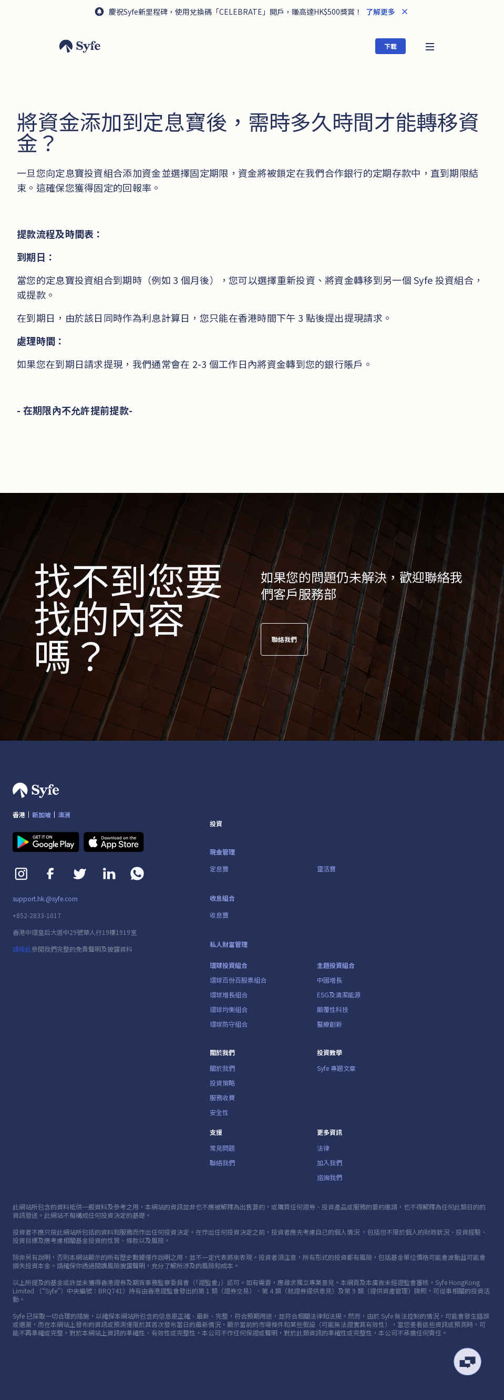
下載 (390, 45)
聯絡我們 (284, 643)
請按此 (22, 948)
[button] (430, 45)
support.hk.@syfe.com (45, 898)
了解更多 (379, 11)
